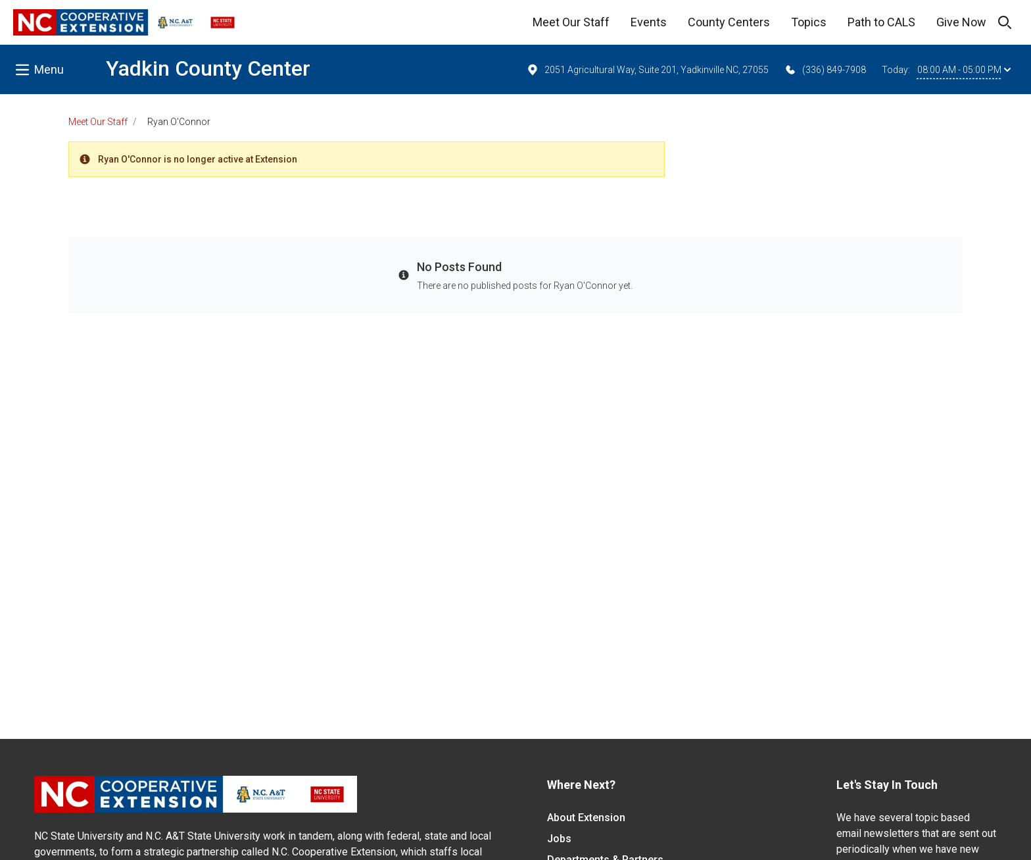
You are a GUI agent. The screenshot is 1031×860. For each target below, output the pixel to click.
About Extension (586, 817)
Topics (809, 22)
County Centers (729, 22)
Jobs (559, 838)
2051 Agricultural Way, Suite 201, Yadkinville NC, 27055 (647, 69)
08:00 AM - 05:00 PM (964, 69)
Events (649, 22)
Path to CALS (881, 22)
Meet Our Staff (571, 22)
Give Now (961, 22)
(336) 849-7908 (825, 69)
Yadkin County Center (208, 68)
